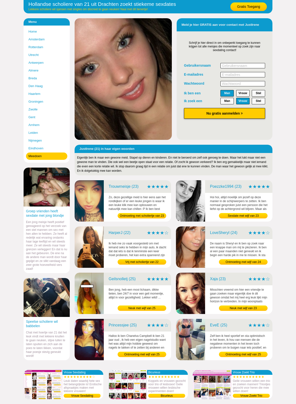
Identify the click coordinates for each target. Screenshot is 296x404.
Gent (31, 117)
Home (32, 31)
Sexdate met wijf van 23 (243, 215)
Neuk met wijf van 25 (141, 308)
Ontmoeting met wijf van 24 (243, 262)
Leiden (33, 133)
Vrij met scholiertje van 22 (142, 262)
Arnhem (34, 125)
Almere (33, 70)
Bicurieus (167, 395)
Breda (32, 78)
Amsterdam (36, 39)
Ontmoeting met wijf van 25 (141, 354)
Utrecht (33, 55)
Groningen (35, 101)
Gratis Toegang (248, 7)
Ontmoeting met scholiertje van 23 (142, 215)
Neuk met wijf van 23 (243, 308)
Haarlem (34, 94)
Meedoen (35, 156)
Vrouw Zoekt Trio (251, 395)
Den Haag (35, 86)
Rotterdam (35, 47)
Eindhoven (35, 148)
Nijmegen (35, 140)
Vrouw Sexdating (82, 395)
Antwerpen (36, 62)
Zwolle (33, 109)
